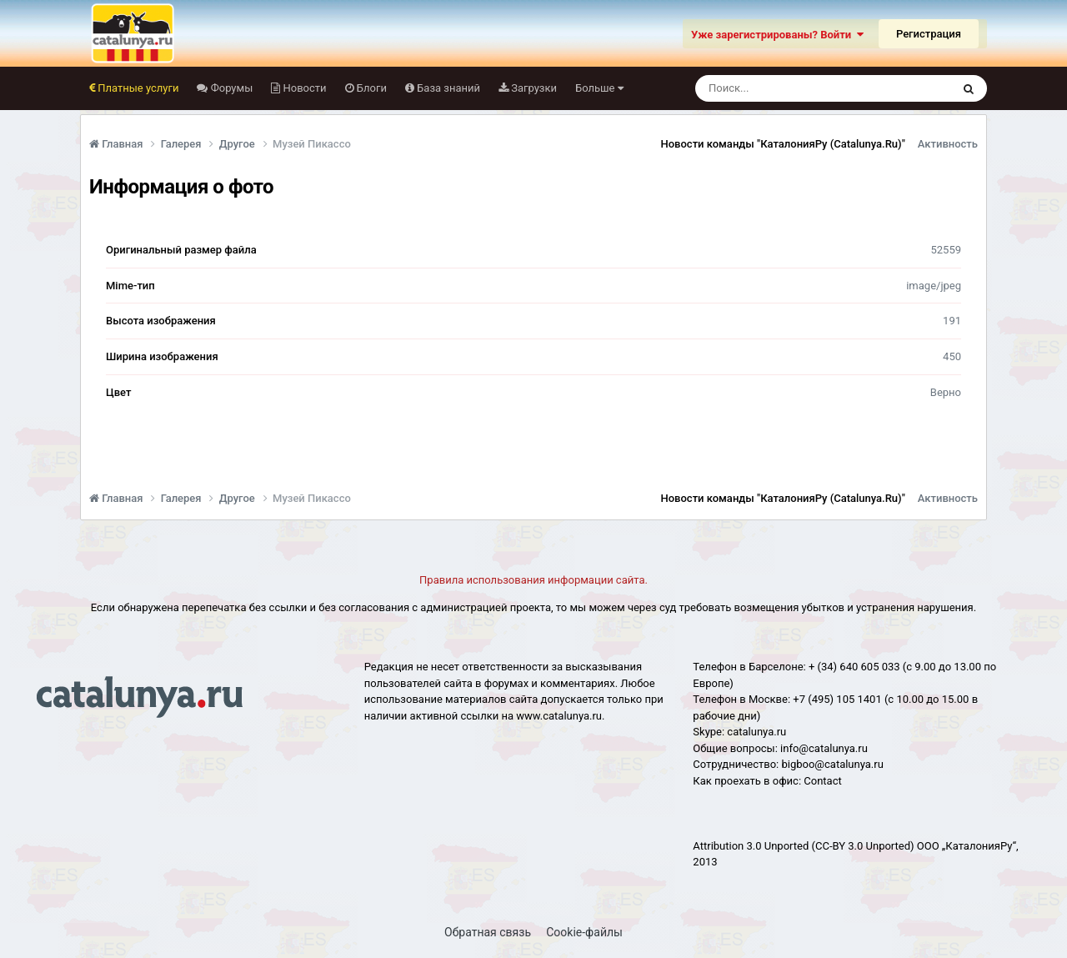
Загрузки (532, 88)
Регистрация (928, 34)
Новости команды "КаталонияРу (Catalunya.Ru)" (783, 144)
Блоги (370, 88)
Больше (599, 88)
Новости (303, 88)
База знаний (447, 88)
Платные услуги (136, 88)
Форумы (230, 88)
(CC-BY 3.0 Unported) (863, 846)
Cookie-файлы (584, 932)
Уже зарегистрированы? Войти (777, 34)
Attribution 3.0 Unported (751, 846)
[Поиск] (792, 88)
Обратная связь (487, 932)
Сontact (822, 781)
